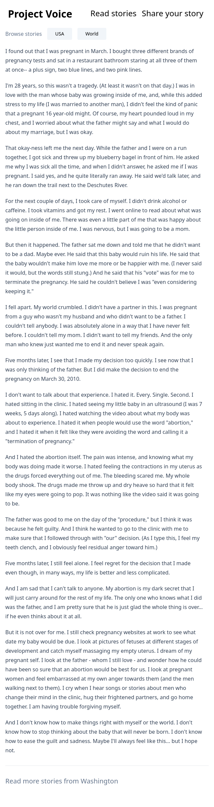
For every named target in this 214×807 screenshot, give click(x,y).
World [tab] (91, 34)
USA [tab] (59, 34)
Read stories (113, 13)
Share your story (172, 13)
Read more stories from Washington (61, 780)
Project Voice (40, 14)
